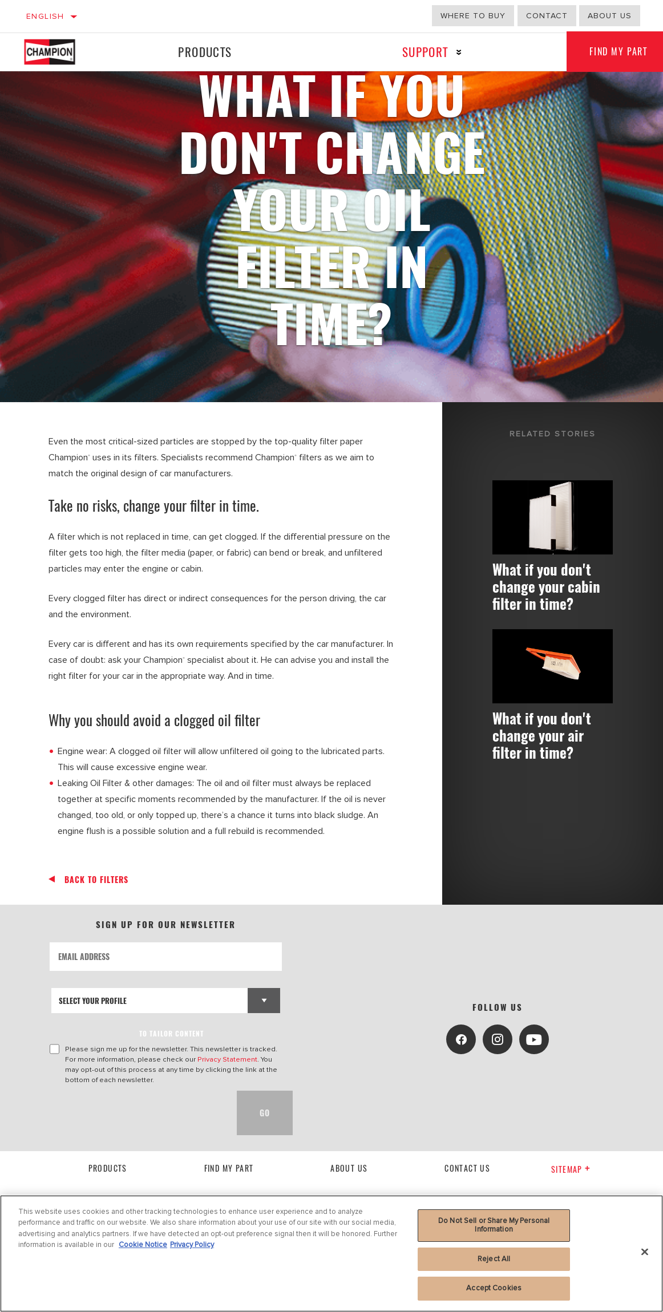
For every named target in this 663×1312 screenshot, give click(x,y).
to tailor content (171, 1033)
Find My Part (229, 1168)
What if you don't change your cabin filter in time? (546, 586)
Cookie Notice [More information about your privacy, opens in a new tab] (143, 1244)
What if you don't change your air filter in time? (541, 735)
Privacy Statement (227, 1059)
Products (205, 51)
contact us (467, 1168)
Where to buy (473, 16)
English (45, 16)
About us (610, 16)
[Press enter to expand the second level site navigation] (459, 52)
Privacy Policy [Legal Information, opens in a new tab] (192, 1244)
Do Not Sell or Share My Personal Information (493, 1225)
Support (425, 51)
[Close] (644, 1252)
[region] (331, 1253)
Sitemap (571, 1169)
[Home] (58, 52)
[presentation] (136, 1113)
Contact (547, 16)
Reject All (494, 1259)
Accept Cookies (493, 1288)
